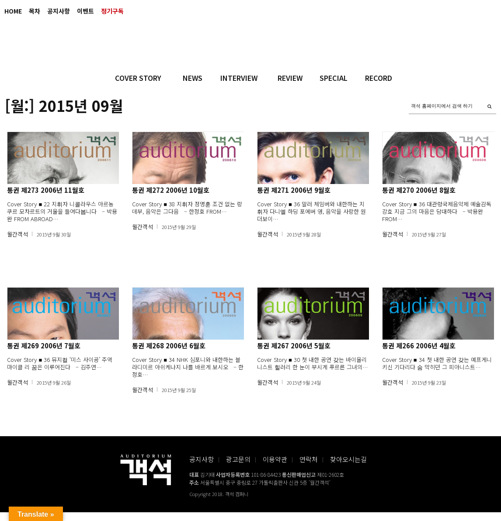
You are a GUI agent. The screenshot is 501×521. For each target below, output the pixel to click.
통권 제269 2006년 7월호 (43, 345)
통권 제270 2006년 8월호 (419, 190)
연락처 (308, 459)
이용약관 (275, 459)
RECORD (378, 77)
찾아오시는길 (348, 459)
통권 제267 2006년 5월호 (294, 345)
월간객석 (17, 234)
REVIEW (290, 77)
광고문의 (238, 459)
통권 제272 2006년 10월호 (170, 190)
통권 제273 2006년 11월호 (45, 190)
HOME (13, 11)
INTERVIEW (238, 77)
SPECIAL (334, 77)
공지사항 (58, 11)
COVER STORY (138, 77)
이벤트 (85, 11)
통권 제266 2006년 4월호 (419, 345)
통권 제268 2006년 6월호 (168, 345)
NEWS (192, 77)
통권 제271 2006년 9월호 (294, 190)
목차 (34, 11)
